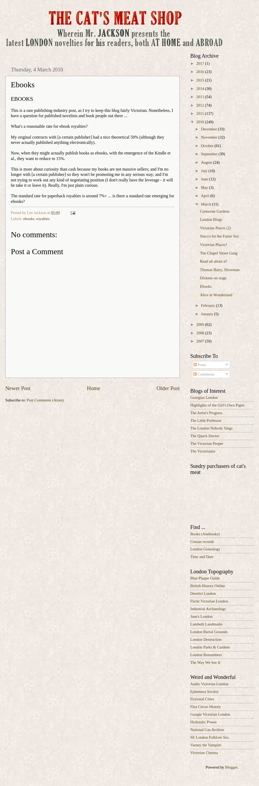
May (205, 187)
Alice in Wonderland (216, 295)
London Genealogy (205, 549)
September (210, 154)
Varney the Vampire (205, 745)
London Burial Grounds (209, 632)
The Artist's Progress (206, 413)
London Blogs (211, 219)
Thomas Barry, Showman (220, 270)
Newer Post (18, 388)
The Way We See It (205, 662)
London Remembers (206, 655)
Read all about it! (213, 261)
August (207, 162)
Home (93, 388)
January (207, 314)
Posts (199, 365)
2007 (200, 341)
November (209, 137)
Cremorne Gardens (215, 211)
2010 (200, 122)
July (204, 171)
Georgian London (204, 397)
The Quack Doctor (204, 436)
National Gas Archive (207, 730)
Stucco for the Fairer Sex (219, 236)
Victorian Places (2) (215, 228)
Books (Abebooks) (205, 534)
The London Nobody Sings (211, 428)
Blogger (231, 767)
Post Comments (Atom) (45, 400)
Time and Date (201, 557)
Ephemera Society (204, 691)
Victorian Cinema (204, 753)
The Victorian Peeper (206, 443)
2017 (200, 63)
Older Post (168, 388)
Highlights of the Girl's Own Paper (217, 405)
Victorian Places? (213, 245)
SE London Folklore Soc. (210, 737)
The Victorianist (202, 451)
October (207, 146)
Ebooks (206, 286)
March (206, 204)
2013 (200, 97)
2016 (200, 72)
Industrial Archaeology (208, 609)
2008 (200, 333)
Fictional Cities (202, 699)
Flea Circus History (205, 707)
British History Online (207, 586)
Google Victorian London (210, 714)
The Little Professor (205, 420)
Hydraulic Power (203, 722)
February (208, 305)
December (209, 129)
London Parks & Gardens (210, 647)
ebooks (28, 219)
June (205, 179)
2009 (200, 324)
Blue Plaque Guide (205, 578)
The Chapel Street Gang (219, 253)
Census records (202, 542)
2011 (200, 113)
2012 (200, 105)
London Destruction (205, 639)
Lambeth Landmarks (206, 624)
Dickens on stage (213, 278)
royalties (43, 219)
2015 (200, 80)
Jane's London (201, 616)
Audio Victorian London (209, 684)
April (205, 196)
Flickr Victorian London (209, 601)
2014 (200, 88)
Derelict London (203, 593)
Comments (203, 374)
